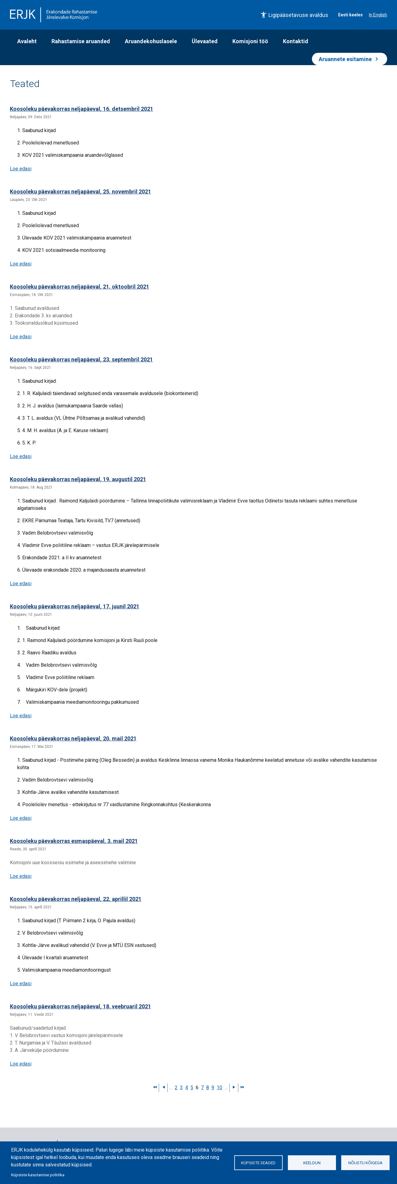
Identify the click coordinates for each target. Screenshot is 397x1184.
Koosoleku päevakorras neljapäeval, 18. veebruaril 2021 (80, 1006)
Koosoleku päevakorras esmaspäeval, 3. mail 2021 (74, 841)
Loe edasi (20, 169)
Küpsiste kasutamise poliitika (37, 1174)
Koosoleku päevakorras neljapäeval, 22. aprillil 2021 (75, 899)
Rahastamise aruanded (80, 41)
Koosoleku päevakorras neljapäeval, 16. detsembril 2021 (81, 109)
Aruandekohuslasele (151, 41)
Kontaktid (295, 41)
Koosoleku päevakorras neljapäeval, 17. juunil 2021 (74, 606)
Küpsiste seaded (258, 1162)
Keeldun (312, 1162)
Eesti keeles (350, 14)
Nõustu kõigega (365, 1162)
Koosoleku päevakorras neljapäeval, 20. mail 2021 (73, 738)
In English (378, 14)
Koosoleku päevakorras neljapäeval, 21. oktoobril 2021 (79, 286)
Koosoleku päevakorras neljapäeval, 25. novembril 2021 (80, 191)
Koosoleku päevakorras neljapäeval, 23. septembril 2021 (81, 359)
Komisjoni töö (250, 41)
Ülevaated (205, 41)
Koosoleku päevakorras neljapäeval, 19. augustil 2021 (78, 479)
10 (219, 1087)
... (171, 1087)
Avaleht (27, 41)
